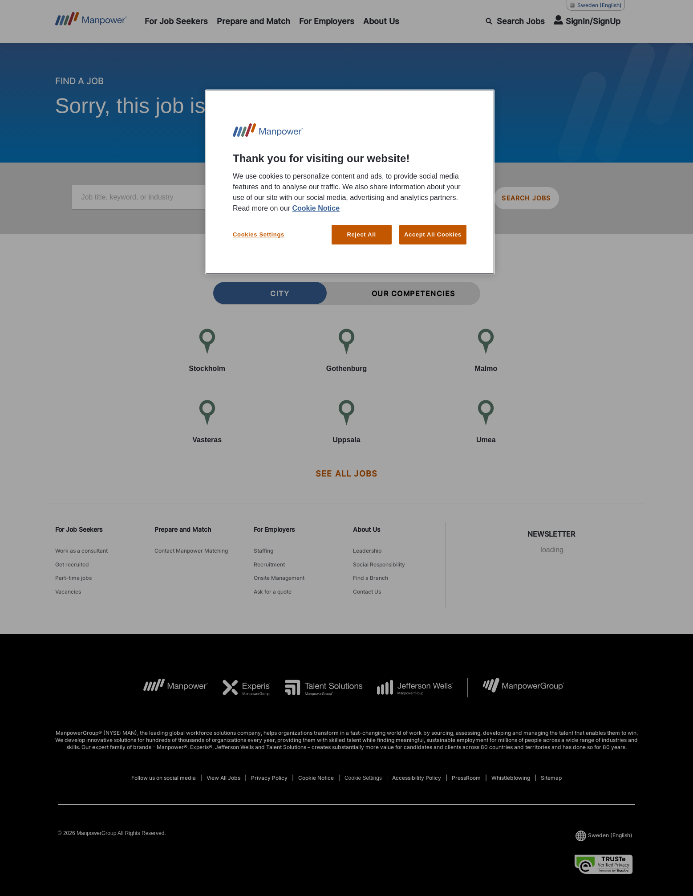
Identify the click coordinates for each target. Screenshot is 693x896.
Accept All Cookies (433, 234)
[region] (349, 182)
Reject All (361, 234)
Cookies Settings (258, 234)
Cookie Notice (316, 208)
